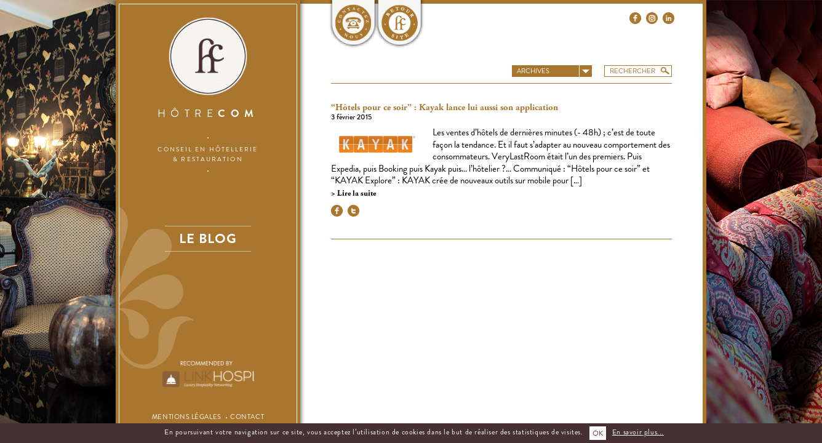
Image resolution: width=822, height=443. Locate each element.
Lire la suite (355, 193)
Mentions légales (186, 416)
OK (598, 433)
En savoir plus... (638, 432)
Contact (247, 416)
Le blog (208, 238)
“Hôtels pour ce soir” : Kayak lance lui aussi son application (444, 108)
